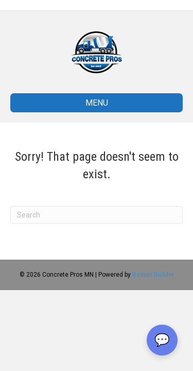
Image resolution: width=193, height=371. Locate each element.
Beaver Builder (153, 274)
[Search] (96, 215)
